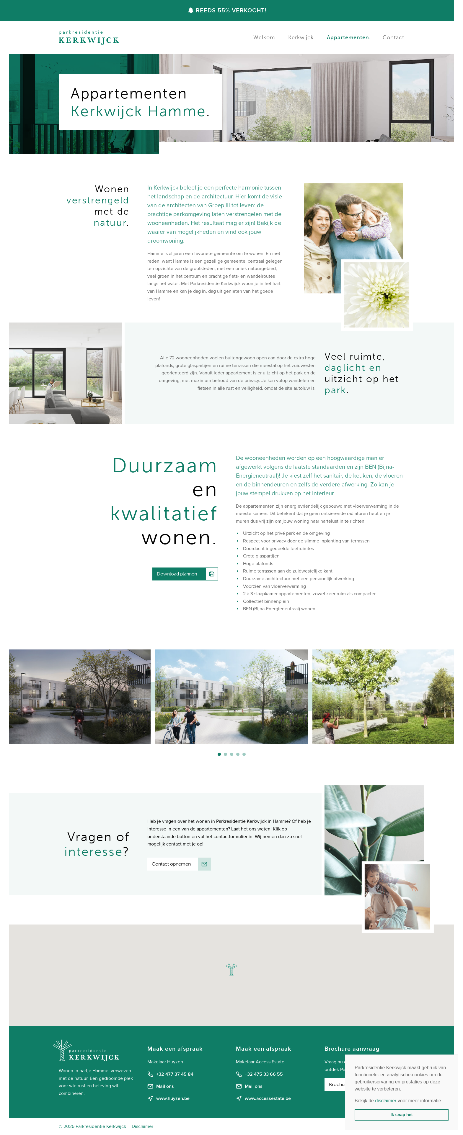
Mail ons (160, 1086)
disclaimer (385, 1100)
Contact (394, 37)
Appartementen (349, 37)
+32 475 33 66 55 (259, 1074)
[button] (219, 754)
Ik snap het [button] (401, 1114)
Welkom (264, 37)
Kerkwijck (301, 37)
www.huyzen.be (168, 1098)
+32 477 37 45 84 (170, 1074)
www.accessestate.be (263, 1098)
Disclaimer (142, 1126)
